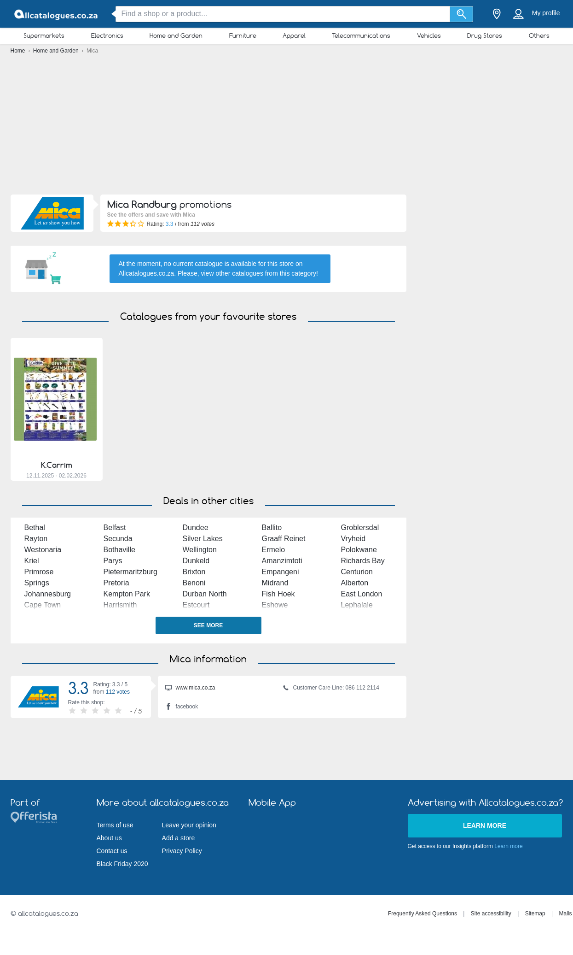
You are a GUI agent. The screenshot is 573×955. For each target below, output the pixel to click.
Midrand (275, 583)
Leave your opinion (189, 825)
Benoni (194, 583)
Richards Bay (363, 561)
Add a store (178, 838)
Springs (36, 583)
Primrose (39, 572)
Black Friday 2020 (122, 863)
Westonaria (43, 550)
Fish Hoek (278, 594)
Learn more (484, 825)
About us (109, 838)
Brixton (194, 572)
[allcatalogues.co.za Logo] (57, 14)
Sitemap (535, 913)
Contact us (112, 851)
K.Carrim (56, 465)
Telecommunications (361, 35)
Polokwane (359, 550)
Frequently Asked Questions (422, 913)
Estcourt (196, 605)
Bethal (34, 527)
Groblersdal (360, 527)
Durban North (205, 594)
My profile (546, 13)
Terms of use (115, 825)
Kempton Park (127, 594)
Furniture (242, 35)
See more (208, 625)
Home (19, 50)
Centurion (357, 572)
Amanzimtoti (282, 561)
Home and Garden (176, 35)
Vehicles (429, 35)
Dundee (195, 527)
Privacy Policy (182, 851)
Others (539, 35)
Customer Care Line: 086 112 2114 (330, 688)
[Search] (461, 14)
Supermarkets (43, 35)
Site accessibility (491, 913)
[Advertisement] (286, 126)
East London (361, 594)
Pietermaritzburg (130, 572)
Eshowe (275, 605)
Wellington (200, 550)
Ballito (272, 527)
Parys (113, 561)
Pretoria (116, 583)
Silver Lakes (203, 538)
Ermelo (273, 550)
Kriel (31, 561)
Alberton (355, 583)
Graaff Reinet (284, 538)
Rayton (36, 538)
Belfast (115, 527)
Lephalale (357, 605)
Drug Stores (484, 35)
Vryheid (353, 538)
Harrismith (120, 605)
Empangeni (280, 572)
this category (298, 273)
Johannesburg (47, 594)
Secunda (118, 538)
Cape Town (42, 605)
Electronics (107, 35)
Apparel (294, 35)
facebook (181, 707)
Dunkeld (196, 561)
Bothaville (119, 550)
